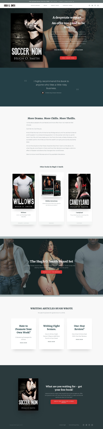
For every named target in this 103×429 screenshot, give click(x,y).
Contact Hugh (67, 5)
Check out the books (52, 273)
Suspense (79, 224)
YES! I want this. (68, 58)
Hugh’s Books (35, 5)
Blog (45, 5)
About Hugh (55, 5)
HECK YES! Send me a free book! (64, 402)
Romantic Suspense (23, 224)
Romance (51, 224)
